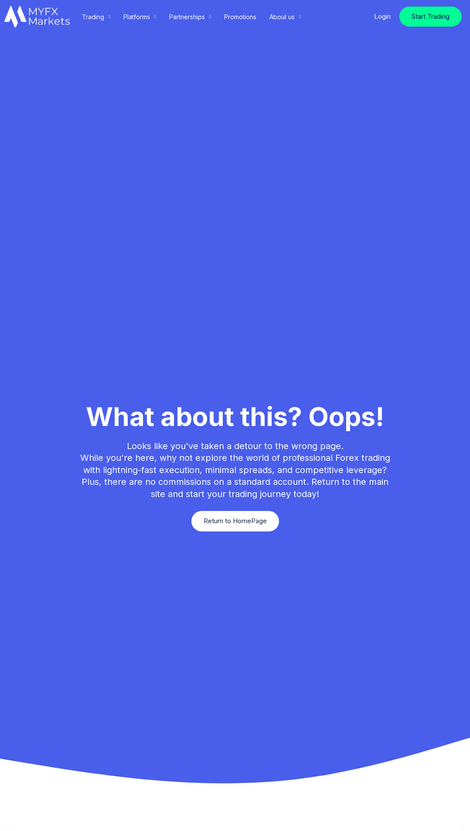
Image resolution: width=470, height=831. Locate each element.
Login (382, 16)
